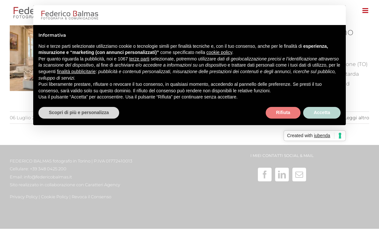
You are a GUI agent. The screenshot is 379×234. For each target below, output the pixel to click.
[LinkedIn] (282, 174)
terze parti (139, 58)
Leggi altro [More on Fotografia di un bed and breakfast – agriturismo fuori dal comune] (356, 118)
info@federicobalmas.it (48, 176)
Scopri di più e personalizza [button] (79, 112)
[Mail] (299, 174)
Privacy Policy (24, 196)
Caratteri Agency (102, 184)
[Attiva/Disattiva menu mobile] (365, 10)
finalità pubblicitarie (76, 71)
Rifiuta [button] (283, 112)
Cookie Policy (54, 196)
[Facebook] (265, 174)
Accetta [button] (322, 112)
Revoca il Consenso (91, 196)
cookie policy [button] (219, 52)
